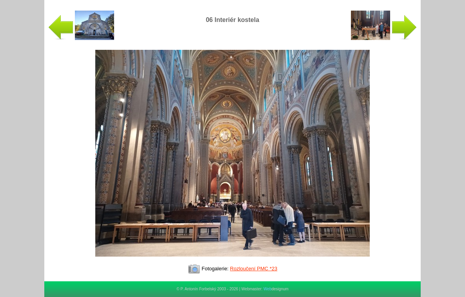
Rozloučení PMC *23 (254, 268)
